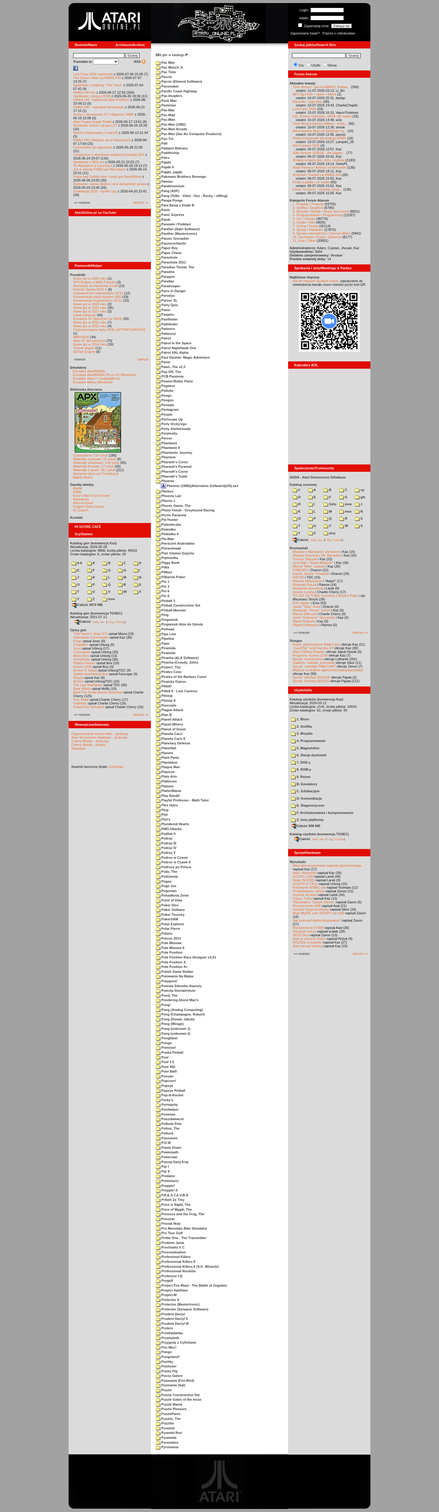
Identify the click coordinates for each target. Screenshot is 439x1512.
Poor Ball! (166, 1071)
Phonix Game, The (173, 505)
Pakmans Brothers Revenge (181, 176)
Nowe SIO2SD (304, 880)
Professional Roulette (176, 1271)
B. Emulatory (304, 784)
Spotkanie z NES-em (88, 162)
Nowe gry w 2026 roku (89, 278)
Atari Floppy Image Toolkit (92, 122)
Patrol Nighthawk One (176, 348)
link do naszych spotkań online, (316, 281)
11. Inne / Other (304, 240)
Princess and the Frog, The (180, 1214)
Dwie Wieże (82, 688)
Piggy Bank (168, 562)
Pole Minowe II (170, 948)
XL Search (80, 510)
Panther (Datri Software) (178, 229)
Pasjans (165, 314)
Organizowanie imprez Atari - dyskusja (99, 734)
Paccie (164, 77)
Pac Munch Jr (169, 67)
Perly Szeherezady (173, 429)
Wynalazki (298, 862)
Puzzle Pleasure (171, 1409)
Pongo (164, 1043)
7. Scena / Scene (305, 226)
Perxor (164, 438)
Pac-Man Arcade (171, 129)
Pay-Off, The (168, 372)
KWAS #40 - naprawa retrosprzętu (98, 107)
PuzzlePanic (168, 1414)
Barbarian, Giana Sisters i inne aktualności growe (109, 184)
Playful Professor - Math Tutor (182, 800)
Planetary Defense (173, 743)
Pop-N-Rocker (170, 1095)
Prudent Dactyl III (172, 1323)
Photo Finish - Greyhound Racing (185, 510)
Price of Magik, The (174, 1209)
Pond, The (166, 995)
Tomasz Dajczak (305, 559)
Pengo (164, 395)
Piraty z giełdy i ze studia (311, 182)
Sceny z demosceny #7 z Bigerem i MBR (103, 114)
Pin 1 (162, 581)
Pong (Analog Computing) (179, 1010)
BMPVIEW (81, 337)
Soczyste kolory (304, 931)
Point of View (169, 900)
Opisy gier (78, 630)
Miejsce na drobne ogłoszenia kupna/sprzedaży (328, 670)
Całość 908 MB (306, 826)
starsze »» (140, 202)
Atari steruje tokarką (308, 946)
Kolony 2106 (82, 666)
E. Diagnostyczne (307, 805)
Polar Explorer (170, 924)
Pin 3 (162, 586)
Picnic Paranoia (171, 515)
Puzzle (164, 1390)
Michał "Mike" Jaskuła (309, 566)
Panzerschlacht (171, 243)
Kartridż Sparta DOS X (90, 289)
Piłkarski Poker (170, 577)
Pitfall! (164, 686)
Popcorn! (166, 1081)
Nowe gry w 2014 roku (89, 344)
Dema (332, 65)
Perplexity (166, 433)
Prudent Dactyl (170, 1314)
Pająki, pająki (169, 172)
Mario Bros (81, 655)
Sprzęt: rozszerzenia (308, 659)
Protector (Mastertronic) (177, 1304)
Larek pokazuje (84, 315)
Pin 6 (162, 591)
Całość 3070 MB (87, 605)
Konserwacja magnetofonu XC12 (97, 300)
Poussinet (166, 1138)
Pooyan (164, 1076)
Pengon (164, 400)
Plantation (166, 762)
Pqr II (163, 1171)
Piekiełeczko (168, 524)
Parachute (166, 257)
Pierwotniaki (168, 548)
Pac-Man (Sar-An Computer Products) (188, 134)
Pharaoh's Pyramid (173, 466)
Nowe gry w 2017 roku (89, 311)
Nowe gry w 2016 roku (89, 322)
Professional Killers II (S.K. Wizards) (187, 1266)
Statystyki (78, 748)
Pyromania (167, 1447)
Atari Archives (83, 503)
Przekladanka (169, 1333)
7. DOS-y (301, 762)
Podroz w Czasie (172, 857)
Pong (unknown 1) (173, 1028)
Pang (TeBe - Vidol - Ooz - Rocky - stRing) (191, 196)
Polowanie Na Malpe (175, 976)
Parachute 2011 (171, 262)
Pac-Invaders (169, 96)
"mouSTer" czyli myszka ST (313, 648)
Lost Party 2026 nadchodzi (93, 74)
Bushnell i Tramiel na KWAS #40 (317, 175)
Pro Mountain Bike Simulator (181, 1228)
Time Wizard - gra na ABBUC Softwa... (321, 87)
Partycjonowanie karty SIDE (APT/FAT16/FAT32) (109, 329)
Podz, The (166, 871)
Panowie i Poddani (173, 224)
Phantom (166, 457)
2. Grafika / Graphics (308, 208)
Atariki (77, 488)
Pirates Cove (169, 672)
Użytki (315, 65)
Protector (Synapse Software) (182, 1309)
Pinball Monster (171, 610)
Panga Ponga (169, 200)
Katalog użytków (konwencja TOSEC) (319, 834)
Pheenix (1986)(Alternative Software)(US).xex (199, 486)
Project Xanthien (172, 1290)
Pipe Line (166, 634)
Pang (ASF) (167, 191)
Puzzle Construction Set (178, 1395)
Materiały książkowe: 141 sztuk (96, 462)
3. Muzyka (301, 733)
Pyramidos (167, 1442)
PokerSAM (167, 919)
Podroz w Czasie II (173, 862)
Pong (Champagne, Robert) (180, 1014)
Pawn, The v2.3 (170, 367)
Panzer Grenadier (172, 238)
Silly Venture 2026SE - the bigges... (319, 153)
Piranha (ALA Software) (177, 658)
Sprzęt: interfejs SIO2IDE (311, 677)
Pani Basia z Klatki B (175, 205)
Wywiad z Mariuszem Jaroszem (316, 552)
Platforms (166, 781)
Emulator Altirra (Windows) (92, 382)
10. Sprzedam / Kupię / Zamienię (317, 237)
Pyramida (166, 1437)
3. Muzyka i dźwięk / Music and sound (321, 211)
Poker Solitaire (170, 910)
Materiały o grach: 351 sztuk (94, 470)
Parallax (165, 281)
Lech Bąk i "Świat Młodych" (313, 562)
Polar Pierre (168, 928)
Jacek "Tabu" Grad (306, 606)
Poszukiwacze (170, 1119)
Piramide (166, 653)
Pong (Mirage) (170, 1024)
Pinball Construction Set (178, 605)
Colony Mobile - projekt (88, 745)
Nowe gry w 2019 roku (89, 308)
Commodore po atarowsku (92, 147)
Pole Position (169, 952)
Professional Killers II (175, 1261)
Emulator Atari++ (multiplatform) (96, 378)
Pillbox (164, 572)
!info (329, 504)
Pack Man (166, 100)
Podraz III (166, 843)
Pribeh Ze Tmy (170, 1200)
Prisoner (165, 1219)
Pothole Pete (169, 1124)
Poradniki (77, 275)
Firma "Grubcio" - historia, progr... (317, 189)
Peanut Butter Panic (174, 381)
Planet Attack (169, 719)
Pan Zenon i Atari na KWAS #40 (97, 78)
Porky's (164, 1100)
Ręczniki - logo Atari (307, 101)
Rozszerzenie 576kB (308, 928)
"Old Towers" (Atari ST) (90, 634)
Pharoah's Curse (172, 471)
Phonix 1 (165, 501)
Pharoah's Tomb (171, 476)
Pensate (165, 405)
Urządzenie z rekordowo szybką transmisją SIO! (109, 154)
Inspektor (80, 703)
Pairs (163, 157)
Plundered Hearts (172, 824)
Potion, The (168, 1128)
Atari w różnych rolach (309, 939)
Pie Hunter (167, 519)
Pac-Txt (164, 139)
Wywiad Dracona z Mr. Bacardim (317, 555)
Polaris (164, 933)
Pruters (164, 1328)
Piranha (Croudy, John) (177, 662)
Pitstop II (166, 700)
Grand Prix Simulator (88, 707)
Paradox (165, 272)
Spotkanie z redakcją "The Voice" (98, 85)
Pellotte (164, 390)
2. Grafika (301, 726)
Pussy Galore (169, 1376)
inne (108, 599)
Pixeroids (166, 705)
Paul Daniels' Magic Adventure (183, 357)
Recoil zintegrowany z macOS (95, 132)
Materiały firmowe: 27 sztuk (93, 466)
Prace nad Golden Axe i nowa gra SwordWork (107, 176)
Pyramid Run (169, 1433)
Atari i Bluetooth (304, 873)
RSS (139, 61)
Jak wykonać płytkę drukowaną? (317, 920)
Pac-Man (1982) (171, 124)
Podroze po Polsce (173, 867)
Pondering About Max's (177, 1000)
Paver (163, 362)
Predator (165, 1176)
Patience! (166, 333)
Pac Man (165, 62)
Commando (82, 652)
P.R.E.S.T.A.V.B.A (172, 1195)
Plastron (165, 772)
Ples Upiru (167, 805)
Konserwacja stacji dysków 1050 (97, 297)
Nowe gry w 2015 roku (89, 326)
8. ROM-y (301, 769)
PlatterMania (168, 791)
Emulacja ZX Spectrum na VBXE (97, 319)
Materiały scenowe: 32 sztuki (94, 459)
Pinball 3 (165, 601)
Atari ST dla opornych (89, 340)
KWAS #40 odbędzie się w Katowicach (102, 140)
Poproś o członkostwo (339, 33)
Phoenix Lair (168, 496)
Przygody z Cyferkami (176, 1342)
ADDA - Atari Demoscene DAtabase (318, 477)
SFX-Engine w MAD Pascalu (94, 282)
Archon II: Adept (85, 670)
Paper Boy (167, 248)
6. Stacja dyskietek (309, 755)
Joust (77, 648)
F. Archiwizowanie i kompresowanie (322, 813)
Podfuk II (166, 834)
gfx (360, 497)
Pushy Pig (166, 1371)
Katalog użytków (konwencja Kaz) (316, 699)
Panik (163, 219)
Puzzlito (165, 1423)
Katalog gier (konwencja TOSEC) (96, 613)
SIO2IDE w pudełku (307, 942)
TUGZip (120, 621)
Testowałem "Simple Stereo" (314, 902)
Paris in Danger (171, 291)
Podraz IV (166, 848)
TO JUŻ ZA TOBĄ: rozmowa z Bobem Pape (325, 595)
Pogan (164, 881)
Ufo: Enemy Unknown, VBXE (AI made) (322, 116)
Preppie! (165, 1186)
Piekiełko (166, 529)
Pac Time (166, 72)
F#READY (300, 570)
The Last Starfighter (88, 685)
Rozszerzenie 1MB (307, 906)
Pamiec (164, 181)
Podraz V (166, 853)
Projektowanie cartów (309, 891)
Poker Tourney (170, 914)
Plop (162, 810)
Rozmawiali (299, 548)
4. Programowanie (308, 741)
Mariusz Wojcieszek (307, 581)
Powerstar (166, 1157)
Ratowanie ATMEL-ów (309, 887)
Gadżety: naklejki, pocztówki (314, 663)
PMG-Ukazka (169, 829)
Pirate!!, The (168, 667)
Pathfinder (167, 324)
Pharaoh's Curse (172, 462)
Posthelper (167, 1109)
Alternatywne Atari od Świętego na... (320, 131)
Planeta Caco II (170, 738)
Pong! (163, 1005)
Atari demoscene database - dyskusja (99, 737)
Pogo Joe (166, 886)
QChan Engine (84, 351)
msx (345, 511)
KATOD (298, 577)
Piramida (166, 648)
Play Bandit (168, 795)
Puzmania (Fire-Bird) (175, 1380)
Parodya (165, 295)
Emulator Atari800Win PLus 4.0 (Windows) (104, 375)
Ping (162, 615)
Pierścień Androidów (175, 543)
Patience (165, 329)
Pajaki (163, 162)
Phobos (164, 491)
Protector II (167, 1300)
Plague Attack (169, 710)
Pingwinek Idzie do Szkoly (179, 624)
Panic (163, 210)
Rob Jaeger (301, 603)
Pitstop (164, 695)
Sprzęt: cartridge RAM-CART (314, 666)
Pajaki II (165, 167)
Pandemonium (170, 186)
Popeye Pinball (170, 1090)
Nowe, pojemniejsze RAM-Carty (316, 644)
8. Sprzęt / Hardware (308, 229)
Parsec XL (166, 300)
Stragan (296, 641)
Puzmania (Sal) (170, 1385)
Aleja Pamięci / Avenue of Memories (319, 167)
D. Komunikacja (306, 798)
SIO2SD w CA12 (305, 884)
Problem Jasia (170, 1243)
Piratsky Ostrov (171, 681)
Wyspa (78, 677)
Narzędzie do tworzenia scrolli (95, 286)
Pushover (166, 1366)
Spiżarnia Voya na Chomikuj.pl (95, 473)
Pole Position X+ (172, 967)
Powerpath (167, 1152)
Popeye (164, 1085)
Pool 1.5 (165, 1062)
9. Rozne (300, 777)
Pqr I (162, 1166)
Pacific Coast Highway (176, 91)
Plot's (163, 819)
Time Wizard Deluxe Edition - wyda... (320, 123)
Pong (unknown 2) (173, 1033)
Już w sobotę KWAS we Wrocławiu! (99, 169)
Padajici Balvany (172, 148)
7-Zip (110, 621)
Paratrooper (168, 286)
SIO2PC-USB (303, 876)
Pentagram (167, 409)
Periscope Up (169, 419)
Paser (163, 310)
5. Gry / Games (304, 218)
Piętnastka (167, 558)
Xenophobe (81, 659)
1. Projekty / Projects (308, 204)
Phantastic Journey (174, 452)
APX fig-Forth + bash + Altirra (314, 94)
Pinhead (165, 629)
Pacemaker (167, 86)
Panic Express (170, 215)
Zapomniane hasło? (305, 33)
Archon (78, 681)
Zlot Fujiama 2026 (306, 145)
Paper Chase (169, 253)
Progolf (164, 1280)
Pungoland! (168, 1357)
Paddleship (167, 153)
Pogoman (166, 891)
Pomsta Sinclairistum (175, 990)
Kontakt (76, 517)
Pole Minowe (169, 943)
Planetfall (166, 748)
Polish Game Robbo (174, 971)
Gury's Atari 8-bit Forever (91, 495)
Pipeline (165, 638)
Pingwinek (167, 620)
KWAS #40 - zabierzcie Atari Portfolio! (101, 100)
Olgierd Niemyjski (306, 625)
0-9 (77, 563)
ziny (329, 533)
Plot (162, 814)
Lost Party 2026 (304, 109)
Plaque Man (168, 767)
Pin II (162, 596)
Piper (163, 643)
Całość (83, 621)
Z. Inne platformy (307, 820)
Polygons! (166, 981)
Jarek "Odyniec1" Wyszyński (314, 617)
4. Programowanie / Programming (318, 215)
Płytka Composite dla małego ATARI (319, 138)
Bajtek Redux (83, 477)
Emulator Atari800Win (89, 371)
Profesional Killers (173, 1257)
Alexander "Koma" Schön (311, 610)
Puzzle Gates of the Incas (179, 1399)
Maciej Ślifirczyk (304, 614)
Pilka (162, 567)
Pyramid (165, 1428)
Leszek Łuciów (304, 592)
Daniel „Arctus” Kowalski (311, 573)
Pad (161, 143)
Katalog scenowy (303, 484)
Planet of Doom (171, 729)
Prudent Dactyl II (172, 1318)
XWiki (77, 492)
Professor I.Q (169, 1276)
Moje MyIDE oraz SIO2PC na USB (318, 913)
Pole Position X (171, 962)
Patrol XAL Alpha (172, 352)
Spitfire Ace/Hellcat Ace (90, 674)
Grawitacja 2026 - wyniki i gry (95, 191)
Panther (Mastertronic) (176, 233)
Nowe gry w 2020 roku (89, 304)
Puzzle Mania (169, 1404)
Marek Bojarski (304, 621)
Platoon (164, 786)
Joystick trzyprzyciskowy (311, 909)
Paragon (165, 276)
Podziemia (167, 876)
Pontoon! (166, 1047)
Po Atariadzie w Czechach (92, 165)
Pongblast (166, 1038)
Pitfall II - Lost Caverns (177, 691)
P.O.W (163, 1143)
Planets (164, 753)
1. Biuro (300, 719)
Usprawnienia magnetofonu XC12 (98, 293)
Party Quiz (167, 305)
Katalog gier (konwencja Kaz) (93, 543)
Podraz (164, 838)
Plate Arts (166, 776)
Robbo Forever (84, 663)
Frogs (77, 641)
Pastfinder (167, 319)
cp (359, 490)
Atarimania (81, 499)
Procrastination (171, 1252)
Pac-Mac (165, 110)
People (164, 414)
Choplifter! (80, 645)
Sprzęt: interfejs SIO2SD (311, 681)
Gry (301, 65)
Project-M (166, 1295)
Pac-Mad (165, 115)
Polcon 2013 (168, 938)
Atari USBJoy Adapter (309, 652)
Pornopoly (167, 1104)
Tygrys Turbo (302, 898)
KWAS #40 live (84, 92)
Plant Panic (167, 757)
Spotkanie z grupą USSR (91, 96)
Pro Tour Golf (169, 1233)
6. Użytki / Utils (304, 222)
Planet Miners (169, 724)
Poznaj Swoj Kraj (172, 1162)
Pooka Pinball (169, 1052)
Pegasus (165, 386)
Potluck (164, 1133)
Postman (166, 1114)
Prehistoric (167, 1181)
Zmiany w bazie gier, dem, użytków (319, 160)
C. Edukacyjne (305, 791)
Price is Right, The (173, 1204)
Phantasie (166, 443)
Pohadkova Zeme (172, 895)
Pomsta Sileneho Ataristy (179, 986)
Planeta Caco (169, 734)
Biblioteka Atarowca (86, 389)
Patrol (163, 338)
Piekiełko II (167, 534)
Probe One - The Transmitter (181, 1238)
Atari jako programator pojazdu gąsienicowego (327, 865)
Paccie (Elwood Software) (179, 81)
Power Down (168, 1147)
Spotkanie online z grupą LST (95, 125)
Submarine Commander (91, 637)
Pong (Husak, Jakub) (175, 1019)
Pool (162, 1057)
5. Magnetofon (305, 748)
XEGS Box (301, 935)
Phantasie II (168, 448)
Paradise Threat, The (175, 267)
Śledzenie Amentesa (308, 588)
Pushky (164, 1361)
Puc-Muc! (166, 1347)
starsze (143, 359)
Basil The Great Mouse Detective (97, 692)
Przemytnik (167, 1338)
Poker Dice (167, 905)
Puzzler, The (168, 1419)
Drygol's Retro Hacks (88, 506)
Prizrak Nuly (168, 1223)
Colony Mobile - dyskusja (90, 741)
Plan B (164, 715)
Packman (166, 105)
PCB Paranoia (170, 376)
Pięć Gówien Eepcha (175, 553)
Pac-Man (165, 119)
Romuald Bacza (304, 584)
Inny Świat (81, 699)
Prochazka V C (170, 1247)
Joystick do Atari (305, 895)
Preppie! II (166, 1190)
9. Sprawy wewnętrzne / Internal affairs (321, 233)
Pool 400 (165, 1067)
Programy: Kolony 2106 (310, 655)
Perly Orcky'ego (171, 424)
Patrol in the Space (173, 343)
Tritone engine (84, 348)
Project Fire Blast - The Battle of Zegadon (191, 1285)
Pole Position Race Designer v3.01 (186, 957)
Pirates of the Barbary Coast (181, 677)
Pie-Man (165, 539)
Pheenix (165, 481)
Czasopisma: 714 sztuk (90, 455)
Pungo (164, 1352)
